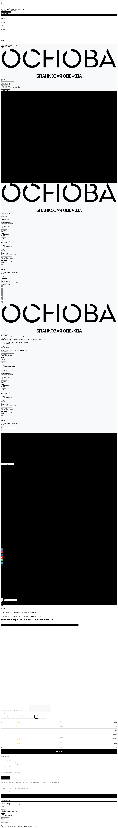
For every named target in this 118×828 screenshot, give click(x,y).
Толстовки (32, 97)
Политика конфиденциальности (9, 124)
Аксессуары (4, 93)
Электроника (4, 106)
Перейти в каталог (6, 12)
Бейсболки (4, 97)
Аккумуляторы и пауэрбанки (8, 108)
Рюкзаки (3, 105)
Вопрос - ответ (5, 817)
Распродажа (4, 168)
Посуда (3, 98)
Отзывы (3, 122)
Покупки (3, 814)
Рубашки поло (25, 97)
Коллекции (4, 819)
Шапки (43, 97)
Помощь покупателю (6, 815)
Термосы (21, 99)
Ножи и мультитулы (6, 102)
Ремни (25, 94)
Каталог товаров (5, 128)
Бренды (3, 121)
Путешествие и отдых (7, 101)
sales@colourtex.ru (5, 46)
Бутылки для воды (6, 99)
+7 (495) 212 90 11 (5, 545)
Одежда (3, 95)
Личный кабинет (5, 547)
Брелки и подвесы (6, 94)
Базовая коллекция (6, 166)
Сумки (2, 104)
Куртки (19, 97)
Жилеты (15, 97)
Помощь (3, 813)
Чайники (26, 99)
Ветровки (10, 97)
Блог (2, 172)
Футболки (38, 97)
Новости (3, 120)
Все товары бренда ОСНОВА (10, 791)
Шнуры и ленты (31, 94)
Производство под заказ (7, 167)
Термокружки (15, 99)
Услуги (2, 171)
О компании (4, 806)
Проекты (3, 174)
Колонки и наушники (22, 108)
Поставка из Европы (6, 170)
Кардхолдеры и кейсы (17, 94)
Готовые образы (5, 821)
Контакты (3, 182)
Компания (3, 175)
